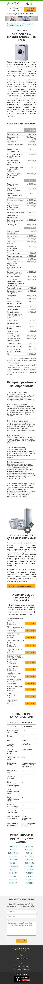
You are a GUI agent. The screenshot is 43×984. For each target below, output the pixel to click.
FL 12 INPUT (13, 866)
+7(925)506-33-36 (15, 8)
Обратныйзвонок (30, 9)
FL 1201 (13, 870)
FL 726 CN (30, 880)
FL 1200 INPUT (29, 866)
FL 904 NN (13, 883)
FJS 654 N (30, 860)
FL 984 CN (30, 883)
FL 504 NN (30, 873)
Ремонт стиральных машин (24, 24)
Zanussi (11, 26)
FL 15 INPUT (29, 870)
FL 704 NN (30, 876)
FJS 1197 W (29, 856)
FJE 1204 (13, 846)
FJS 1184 (29, 853)
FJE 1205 (29, 846)
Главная (10, 24)
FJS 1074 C (29, 850)
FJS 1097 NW (13, 853)
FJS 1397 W (13, 860)
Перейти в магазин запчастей (21, 586)
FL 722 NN (13, 880)
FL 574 (13, 876)
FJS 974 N (19, 26)
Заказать (30, 622)
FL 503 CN (13, 873)
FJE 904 (13, 850)
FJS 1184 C (13, 856)
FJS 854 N (13, 863)
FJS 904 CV (29, 863)
